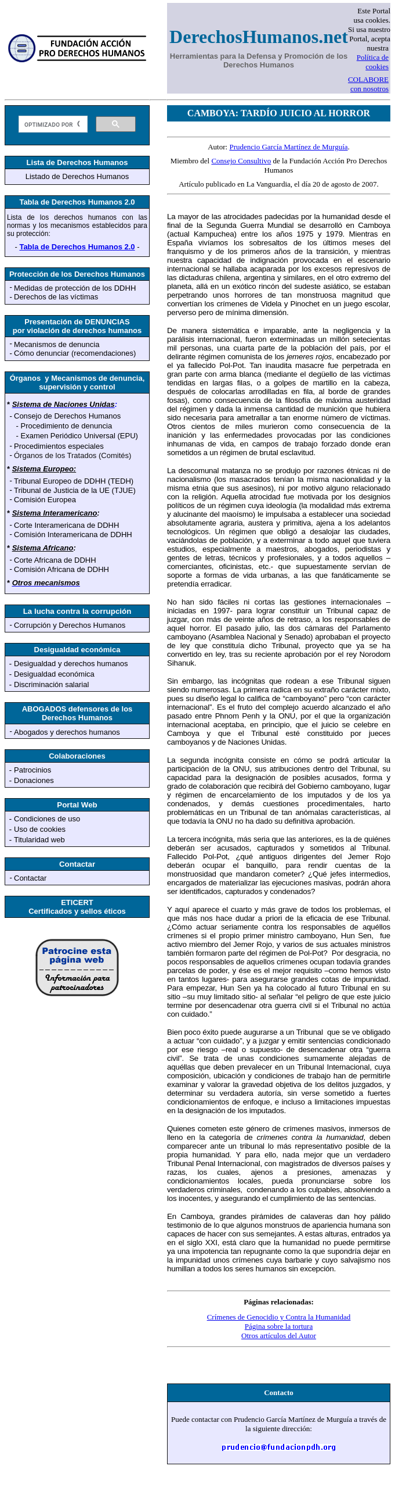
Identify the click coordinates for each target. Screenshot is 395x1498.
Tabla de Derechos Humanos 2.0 (77, 246)
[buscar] (51, 124)
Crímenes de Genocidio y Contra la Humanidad (279, 1317)
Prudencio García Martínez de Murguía (288, 146)
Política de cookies (373, 62)
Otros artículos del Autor (278, 1335)
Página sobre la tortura (279, 1326)
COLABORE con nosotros (368, 84)
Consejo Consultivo (241, 160)
